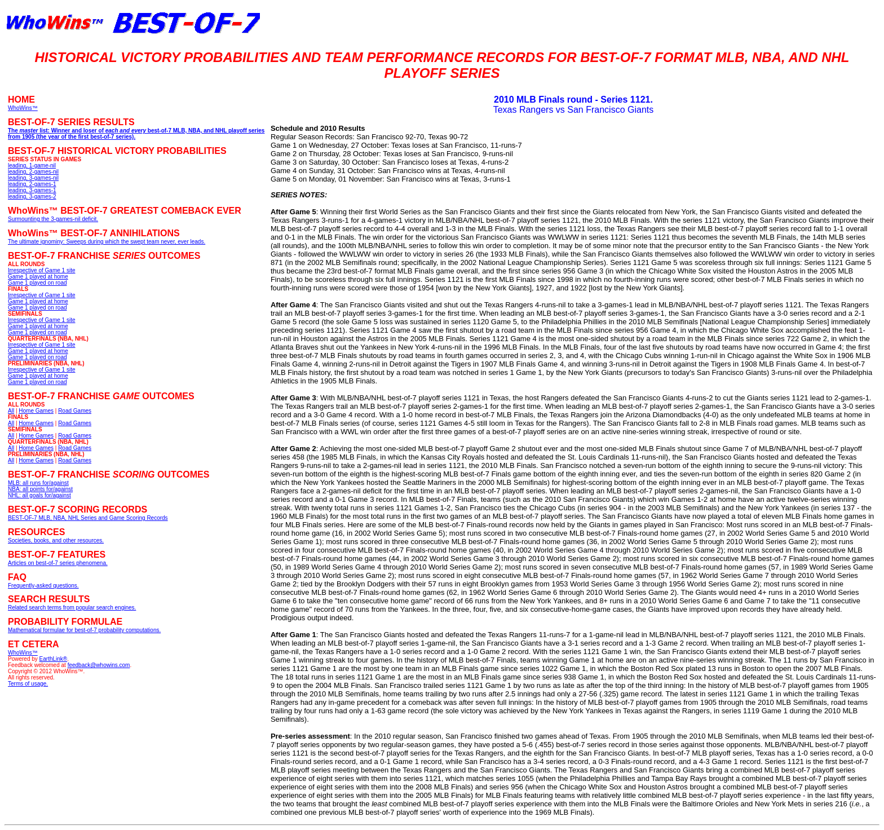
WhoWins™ (23, 653)
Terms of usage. (28, 684)
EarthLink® (53, 659)
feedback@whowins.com (99, 665)
